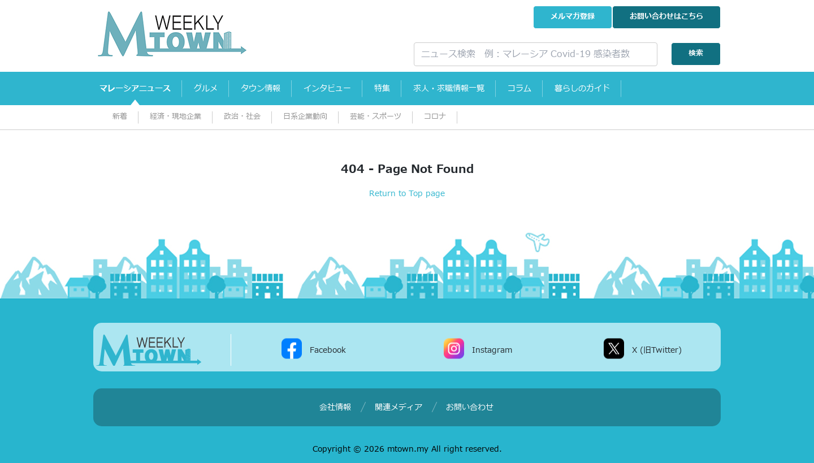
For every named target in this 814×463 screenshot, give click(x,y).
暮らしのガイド (620, 88)
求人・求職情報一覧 (476, 88)
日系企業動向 (305, 116)
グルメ (213, 88)
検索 (696, 53)
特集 (405, 88)
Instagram (492, 350)
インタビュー (345, 88)
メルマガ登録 (573, 16)
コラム (552, 88)
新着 (119, 116)
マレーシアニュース (137, 88)
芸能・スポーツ (375, 116)
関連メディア (398, 407)
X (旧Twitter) (657, 350)
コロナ (435, 116)
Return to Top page (407, 194)
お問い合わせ (666, 16)
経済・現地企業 (175, 116)
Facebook (328, 350)
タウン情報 (273, 88)
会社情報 (335, 407)
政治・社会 (242, 116)
